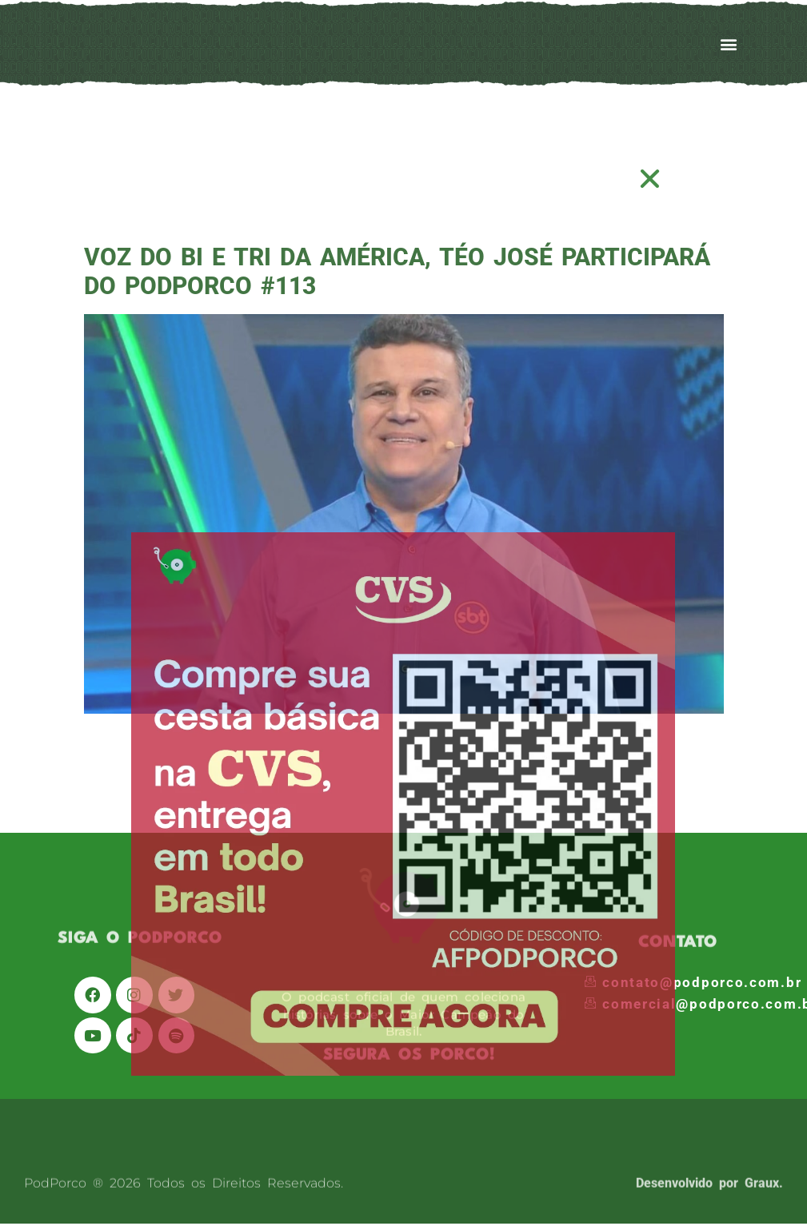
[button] (651, 178)
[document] (403, 613)
